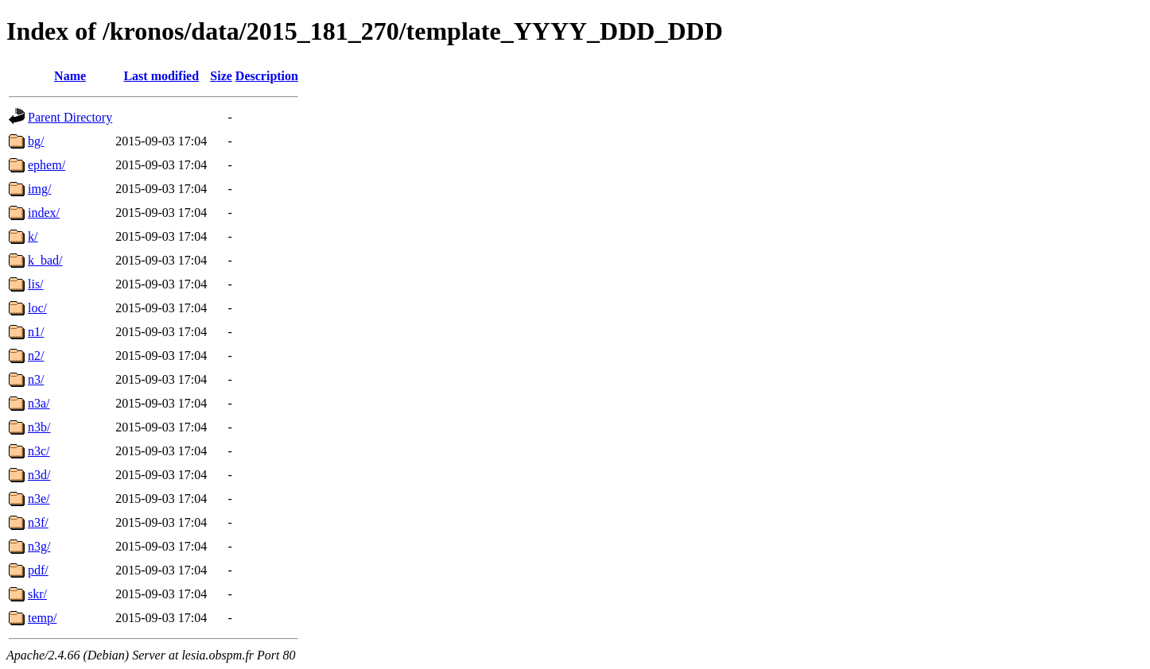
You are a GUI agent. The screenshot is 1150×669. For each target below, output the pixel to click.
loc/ (37, 308)
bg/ (36, 141)
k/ (32, 236)
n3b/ (39, 427)
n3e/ (39, 498)
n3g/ (39, 546)
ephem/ (46, 165)
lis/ (36, 284)
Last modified (161, 76)
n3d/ (39, 474)
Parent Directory (70, 117)
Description (266, 76)
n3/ (36, 379)
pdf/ (38, 570)
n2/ (36, 355)
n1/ (36, 331)
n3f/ (38, 522)
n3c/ (39, 451)
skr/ (37, 594)
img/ (39, 188)
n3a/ (39, 403)
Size (221, 76)
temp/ (42, 618)
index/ (44, 212)
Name (70, 76)
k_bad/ (45, 260)
